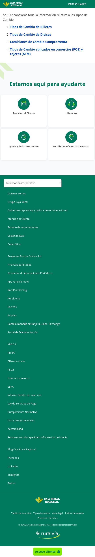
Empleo (12, 315)
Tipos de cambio (41, 513)
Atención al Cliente (18, 218)
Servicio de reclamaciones (23, 227)
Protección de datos (48, 518)
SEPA (11, 386)
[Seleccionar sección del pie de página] (33, 183)
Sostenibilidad (16, 235)
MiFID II (12, 344)
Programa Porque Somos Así (24, 256)
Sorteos (12, 307)
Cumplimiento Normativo (22, 412)
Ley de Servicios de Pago (22, 403)
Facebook (13, 458)
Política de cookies (74, 513)
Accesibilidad (15, 429)
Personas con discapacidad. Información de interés (37, 437)
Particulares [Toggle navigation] (80, 4)
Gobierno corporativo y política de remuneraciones (38, 210)
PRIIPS (11, 352)
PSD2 (11, 369)
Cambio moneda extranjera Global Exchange (34, 324)
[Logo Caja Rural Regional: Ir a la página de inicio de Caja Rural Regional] (16, 4)
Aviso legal (57, 513)
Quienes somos (17, 193)
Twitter (12, 483)
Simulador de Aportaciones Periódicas (30, 273)
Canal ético (14, 244)
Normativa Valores (18, 378)
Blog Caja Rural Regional (22, 449)
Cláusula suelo (16, 361)
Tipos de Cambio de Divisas (30, 34)
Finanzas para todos (19, 264)
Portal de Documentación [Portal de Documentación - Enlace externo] (23, 332)
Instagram (14, 474)
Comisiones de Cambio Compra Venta (38, 42)
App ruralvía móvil (18, 281)
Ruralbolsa (14, 298)
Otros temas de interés (21, 420)
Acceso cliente (45, 552)
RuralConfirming (17, 290)
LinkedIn (13, 466)
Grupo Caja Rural (18, 202)
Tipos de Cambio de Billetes (31, 27)
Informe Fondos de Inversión (25, 395)
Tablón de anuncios (21, 513)
